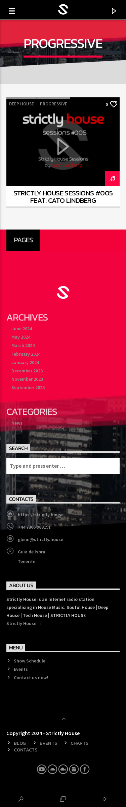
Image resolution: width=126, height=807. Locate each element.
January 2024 (25, 362)
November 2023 (27, 379)
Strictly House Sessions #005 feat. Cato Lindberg (63, 197)
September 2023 (28, 387)
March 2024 (23, 345)
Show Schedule (29, 661)
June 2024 (21, 329)
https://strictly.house (41, 515)
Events (21, 669)
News (17, 423)
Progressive (53, 104)
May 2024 (20, 337)
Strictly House (24, 624)
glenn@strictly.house (40, 539)
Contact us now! (31, 678)
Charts (79, 743)
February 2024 (25, 354)
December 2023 (27, 371)
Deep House (21, 104)
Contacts (25, 749)
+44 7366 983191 (34, 527)
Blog (20, 743)
